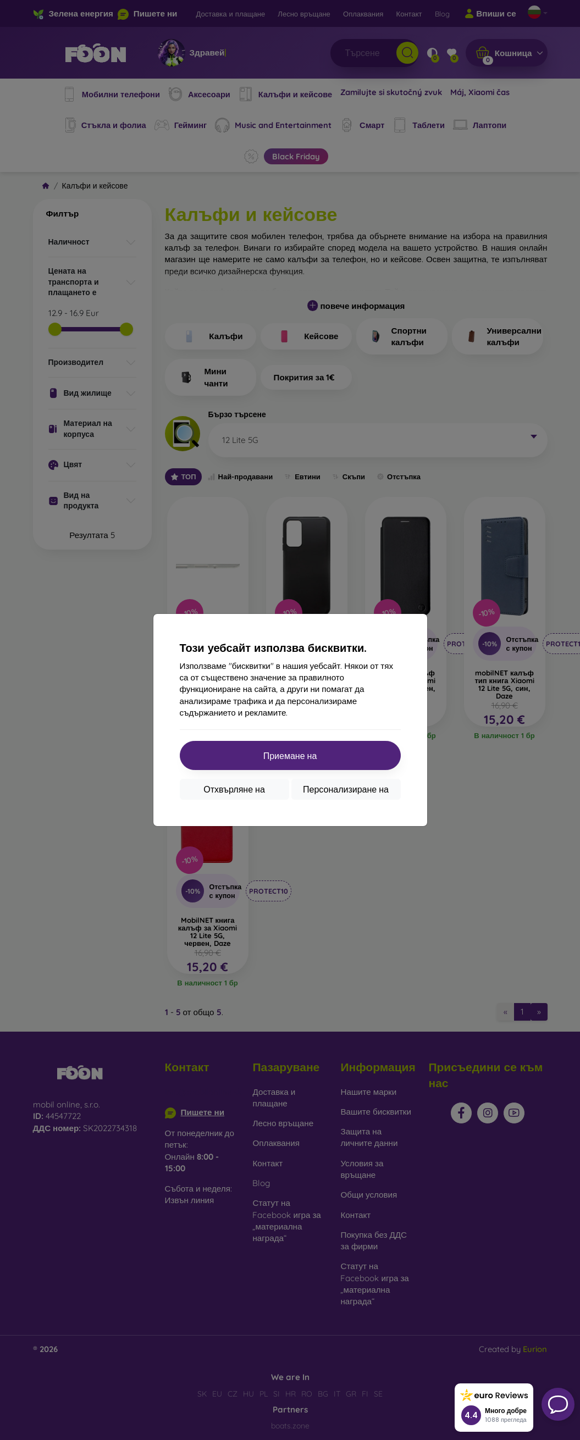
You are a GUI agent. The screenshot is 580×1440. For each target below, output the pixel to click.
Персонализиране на (346, 789)
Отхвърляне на (234, 789)
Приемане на (290, 755)
